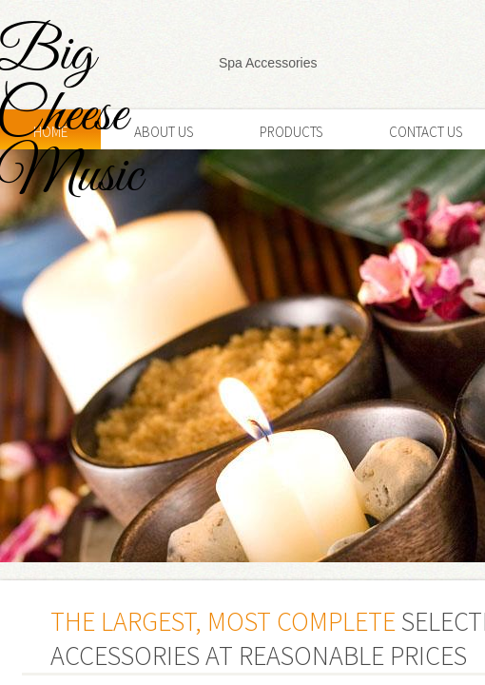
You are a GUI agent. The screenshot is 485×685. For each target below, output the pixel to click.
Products (291, 132)
